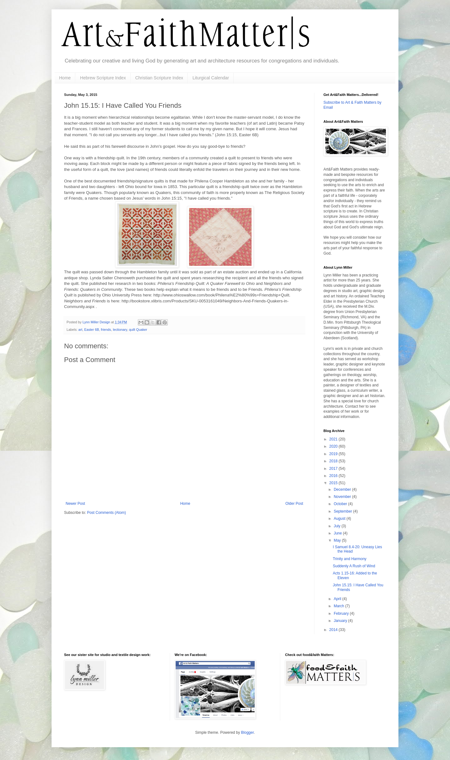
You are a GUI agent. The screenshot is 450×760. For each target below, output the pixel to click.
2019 (334, 454)
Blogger (247, 732)
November (343, 496)
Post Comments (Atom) (106, 512)
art (80, 329)
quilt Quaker (138, 329)
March (339, 606)
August (340, 518)
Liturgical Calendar (210, 77)
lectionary (120, 329)
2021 (334, 439)
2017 (334, 468)
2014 (334, 630)
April (338, 599)
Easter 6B (91, 329)
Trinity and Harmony (350, 559)
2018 (334, 461)
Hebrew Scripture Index (103, 77)
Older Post (294, 503)
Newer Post (75, 503)
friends (106, 329)
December (343, 489)
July (338, 526)
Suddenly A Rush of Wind (354, 566)
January (341, 620)
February (342, 613)
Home (65, 77)
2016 (334, 476)
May (338, 540)
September (343, 511)
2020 (334, 446)
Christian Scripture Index (159, 77)
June (338, 533)
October (341, 504)
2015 (334, 483)
